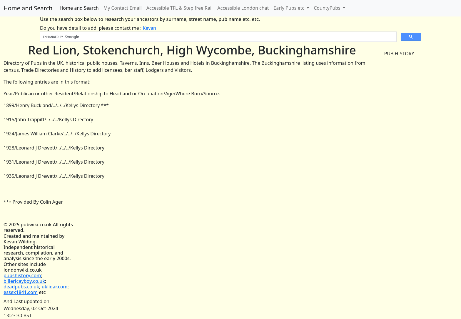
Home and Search (28, 8)
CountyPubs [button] (328, 8)
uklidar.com (55, 286)
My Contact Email (122, 8)
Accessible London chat (243, 8)
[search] (217, 36)
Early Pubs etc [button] (289, 8)
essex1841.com (21, 292)
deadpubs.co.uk (21, 286)
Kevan (149, 28)
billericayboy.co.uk (24, 281)
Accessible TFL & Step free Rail (179, 8)
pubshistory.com (22, 275)
